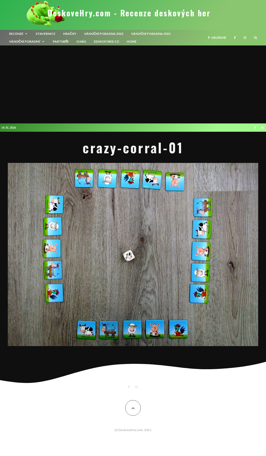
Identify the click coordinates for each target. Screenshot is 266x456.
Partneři (61, 41)
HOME (131, 41)
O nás (81, 41)
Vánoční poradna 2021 (151, 34)
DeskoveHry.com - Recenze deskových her (129, 13)
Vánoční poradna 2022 (104, 34)
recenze (16, 34)
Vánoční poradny (25, 41)
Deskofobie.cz (106, 41)
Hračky (69, 34)
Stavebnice (45, 34)
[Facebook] (235, 37)
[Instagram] (245, 37)
